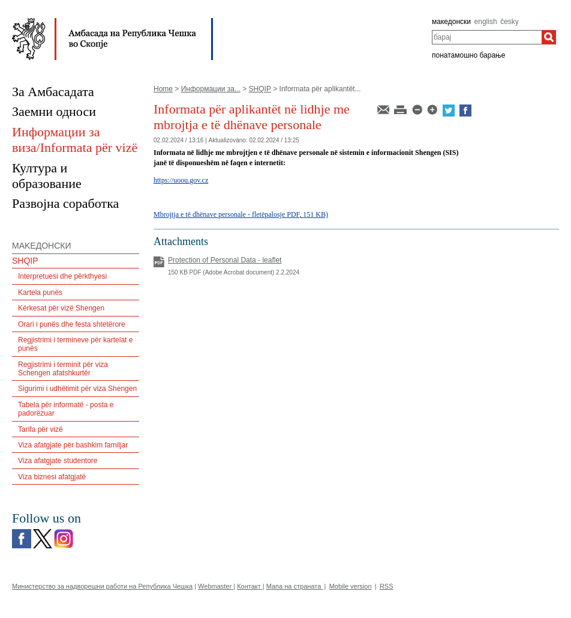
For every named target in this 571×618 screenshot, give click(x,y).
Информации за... (211, 89)
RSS (386, 586)
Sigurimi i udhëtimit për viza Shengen (77, 388)
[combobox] (487, 37)
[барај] (549, 37)
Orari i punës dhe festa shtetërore (71, 324)
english (485, 21)
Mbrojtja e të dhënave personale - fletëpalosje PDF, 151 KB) (241, 214)
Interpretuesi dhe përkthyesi (62, 276)
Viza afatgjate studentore (58, 460)
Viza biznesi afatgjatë (52, 477)
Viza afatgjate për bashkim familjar (73, 445)
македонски (451, 21)
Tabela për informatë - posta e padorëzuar (65, 409)
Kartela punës (40, 292)
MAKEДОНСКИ (41, 245)
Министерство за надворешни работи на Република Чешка (102, 586)
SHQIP (260, 89)
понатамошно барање (468, 55)
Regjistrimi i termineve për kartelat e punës (75, 344)
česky (509, 21)
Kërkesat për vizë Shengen (61, 308)
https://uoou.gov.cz (181, 180)
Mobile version (350, 586)
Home (163, 89)
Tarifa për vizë (40, 429)
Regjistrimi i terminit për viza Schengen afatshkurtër (63, 368)
